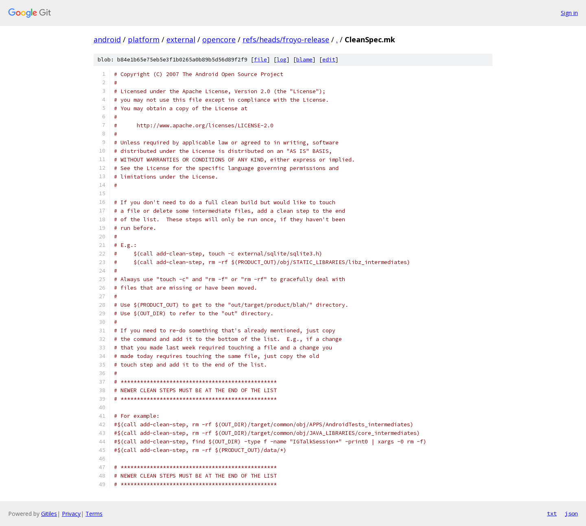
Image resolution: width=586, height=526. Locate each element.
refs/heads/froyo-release (286, 39)
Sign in (569, 13)
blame (304, 59)
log (281, 59)
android (107, 39)
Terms (94, 513)
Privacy (71, 513)
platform (144, 39)
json (571, 513)
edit (328, 59)
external (180, 39)
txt (552, 513)
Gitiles (49, 513)
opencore (219, 39)
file (260, 59)
